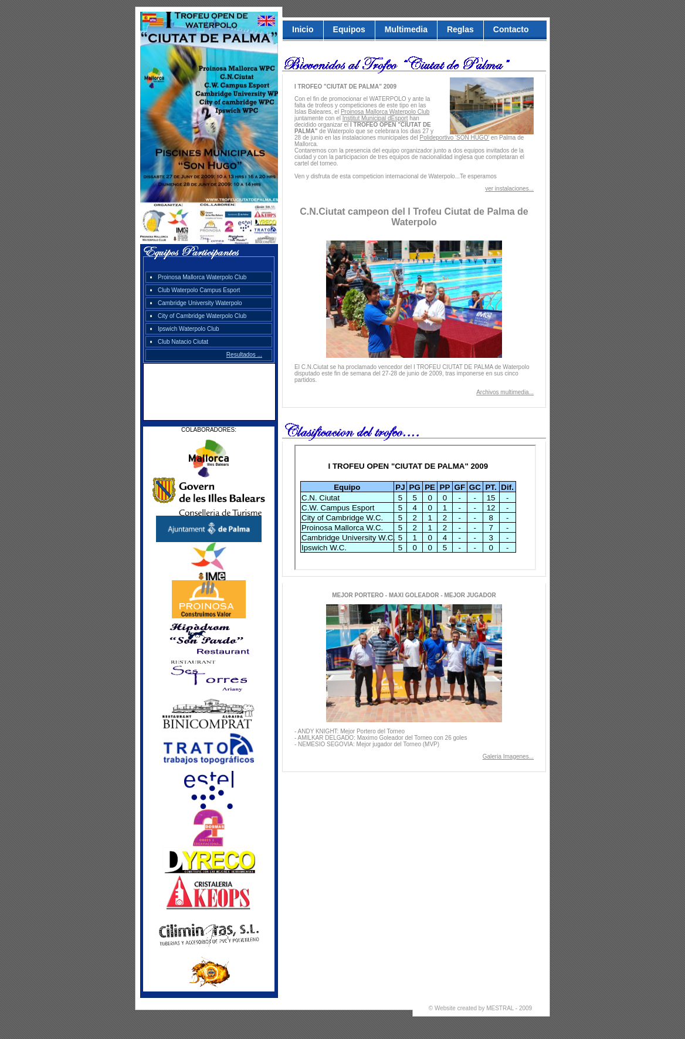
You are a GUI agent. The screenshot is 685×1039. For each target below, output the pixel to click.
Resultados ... (244, 354)
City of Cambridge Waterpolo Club (202, 316)
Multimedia (406, 29)
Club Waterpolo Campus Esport (199, 290)
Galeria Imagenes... (508, 756)
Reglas (460, 29)
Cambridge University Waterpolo (200, 303)
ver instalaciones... (509, 188)
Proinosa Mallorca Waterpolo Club (202, 277)
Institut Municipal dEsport (375, 118)
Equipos (349, 29)
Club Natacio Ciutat (183, 342)
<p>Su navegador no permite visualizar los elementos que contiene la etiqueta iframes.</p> (415, 507)
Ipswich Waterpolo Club (188, 329)
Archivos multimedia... (505, 392)
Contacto (511, 29)
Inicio (303, 29)
